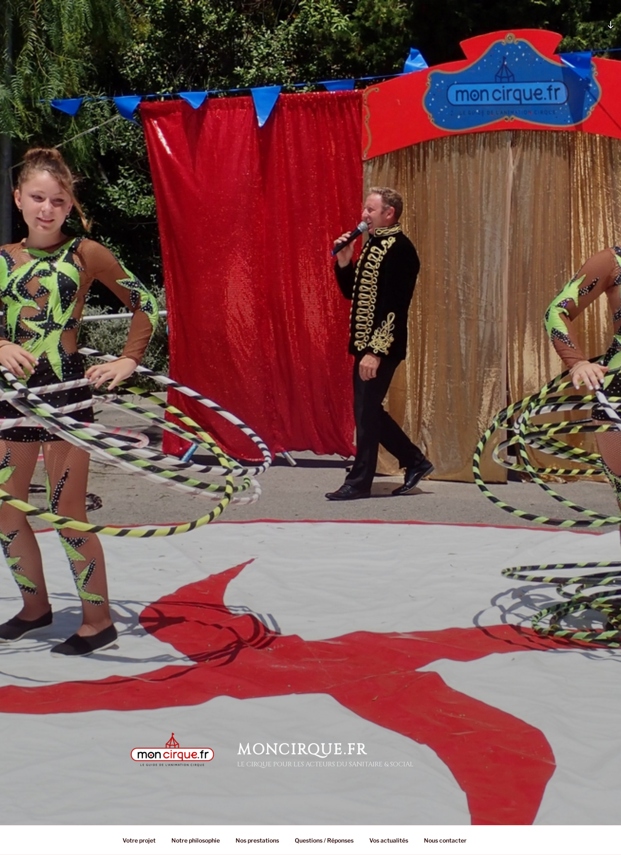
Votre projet (139, 840)
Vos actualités (388, 840)
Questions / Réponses (324, 840)
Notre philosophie (195, 840)
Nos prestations (257, 840)
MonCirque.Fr (302, 750)
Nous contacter (445, 840)
